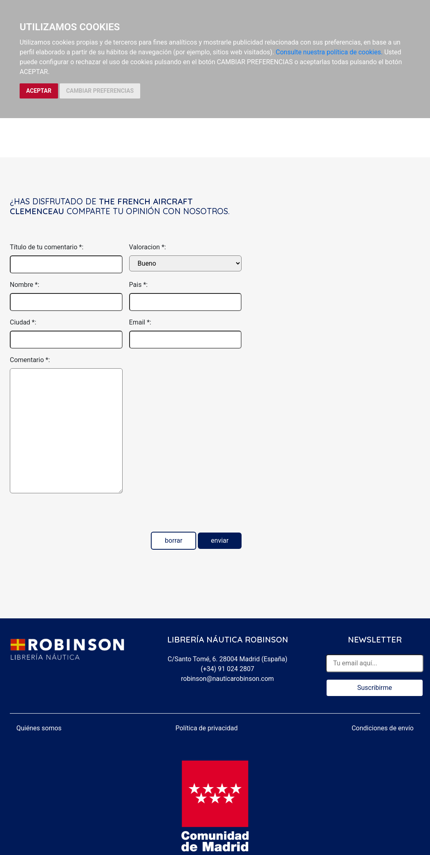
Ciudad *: (23, 322)
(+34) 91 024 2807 (227, 669)
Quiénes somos (39, 728)
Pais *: (138, 285)
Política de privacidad (206, 728)
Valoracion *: (147, 247)
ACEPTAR (39, 90)
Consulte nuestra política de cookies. (329, 52)
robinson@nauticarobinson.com (227, 679)
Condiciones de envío (383, 728)
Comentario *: (30, 360)
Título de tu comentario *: (46, 247)
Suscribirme (374, 688)
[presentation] (72, 516)
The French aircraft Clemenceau (101, 206)
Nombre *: (24, 285)
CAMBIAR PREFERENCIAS (100, 90)
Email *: (140, 322)
